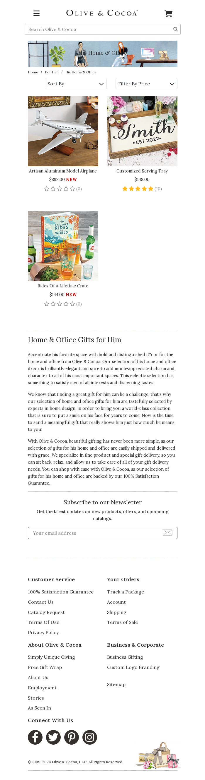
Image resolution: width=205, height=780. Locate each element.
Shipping (116, 612)
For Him (52, 72)
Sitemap (116, 684)
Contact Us (41, 602)
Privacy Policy (43, 632)
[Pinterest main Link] (71, 737)
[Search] (176, 28)
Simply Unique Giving (51, 657)
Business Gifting (125, 657)
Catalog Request (46, 612)
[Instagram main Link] (89, 737)
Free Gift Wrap (45, 667)
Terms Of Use (43, 622)
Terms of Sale (122, 622)
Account (116, 602)
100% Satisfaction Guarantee (61, 592)
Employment (42, 688)
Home (33, 72)
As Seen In (39, 708)
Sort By (76, 84)
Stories (36, 698)
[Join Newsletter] (167, 532)
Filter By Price (146, 84)
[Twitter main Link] (53, 737)
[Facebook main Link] (35, 737)
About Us (38, 677)
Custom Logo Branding (133, 667)
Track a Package (125, 592)
